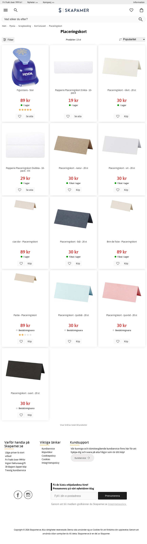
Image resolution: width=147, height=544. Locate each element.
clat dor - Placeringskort (25, 241)
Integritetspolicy (50, 462)
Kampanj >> (48, 2)
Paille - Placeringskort (25, 315)
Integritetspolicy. (117, 504)
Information (138, 2)
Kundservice (48, 448)
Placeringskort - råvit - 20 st (121, 90)
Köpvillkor (47, 452)
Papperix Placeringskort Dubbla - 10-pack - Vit (25, 169)
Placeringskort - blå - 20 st (73, 241)
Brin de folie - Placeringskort (122, 241)
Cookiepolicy (49, 455)
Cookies (46, 459)
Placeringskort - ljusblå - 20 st (73, 315)
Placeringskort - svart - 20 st (25, 393)
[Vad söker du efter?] (73, 19)
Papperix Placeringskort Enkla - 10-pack (73, 91)
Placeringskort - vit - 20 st (122, 168)
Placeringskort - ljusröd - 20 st (121, 315)
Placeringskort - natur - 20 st (73, 168)
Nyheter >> (32, 2)
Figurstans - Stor (25, 90)
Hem (4, 26)
